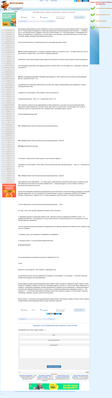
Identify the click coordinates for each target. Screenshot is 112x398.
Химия (9, 172)
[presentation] (30, 362)
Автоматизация (9, 29)
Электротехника (9, 181)
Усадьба (8, 161)
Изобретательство (8, 71)
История (9, 82)
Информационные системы (9, 78)
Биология (9, 45)
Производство (9, 135)
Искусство (9, 80)
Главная (41, 0)
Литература (9, 95)
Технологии (9, 157)
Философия (9, 168)
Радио (9, 142)
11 (27, 21)
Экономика (9, 179)
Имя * (54, 335)
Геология (9, 58)
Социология (9, 146)
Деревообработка (9, 65)
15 (36, 21)
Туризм (9, 159)
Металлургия (8, 115)
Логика (9, 98)
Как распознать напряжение (26, 375)
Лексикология (9, 93)
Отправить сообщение (54, 366)
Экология (9, 177)
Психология (9, 139)
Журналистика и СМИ (9, 67)
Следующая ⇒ (51, 21)
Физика (9, 164)
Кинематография (9, 84)
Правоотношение (9, 131)
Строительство (9, 153)
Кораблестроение (9, 87)
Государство (9, 60)
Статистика (9, 150)
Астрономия (9, 40)
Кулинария (9, 89)
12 (29, 21)
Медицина (9, 111)
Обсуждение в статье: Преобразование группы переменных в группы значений (55, 325)
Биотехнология (9, 47)
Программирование (9, 133)
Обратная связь (54, 0)
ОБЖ (9, 122)
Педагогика (9, 126)
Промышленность (8, 137)
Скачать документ (79, 17)
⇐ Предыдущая (22, 21)
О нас (47, 0)
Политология (8, 128)
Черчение (9, 175)
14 (33, 21)
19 (44, 21)
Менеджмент (8, 113)
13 (31, 21)
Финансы (9, 170)
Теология (9, 155)
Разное (9, 144)
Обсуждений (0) (45, 17)
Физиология (9, 166)
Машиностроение (9, 109)
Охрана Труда (9, 124)
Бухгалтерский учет (9, 51)
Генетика (9, 54)
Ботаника (9, 49)
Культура (9, 91)
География (9, 56)
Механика (9, 120)
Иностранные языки (9, 73)
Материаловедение (9, 106)
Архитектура (8, 38)
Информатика (9, 76)
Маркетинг (9, 100)
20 (46, 21)
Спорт (9, 148)
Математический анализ (9, 104)
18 (42, 21)
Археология (9, 36)
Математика (9, 102)
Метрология (9, 117)
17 (40, 21)
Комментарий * (54, 345)
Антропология (9, 34)
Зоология (9, 69)
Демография (8, 62)
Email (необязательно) (54, 340)
